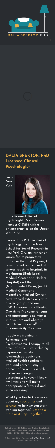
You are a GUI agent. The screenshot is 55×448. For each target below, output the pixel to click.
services (11, 405)
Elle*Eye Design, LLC (41, 438)
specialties (27, 401)
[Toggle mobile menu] (50, 40)
